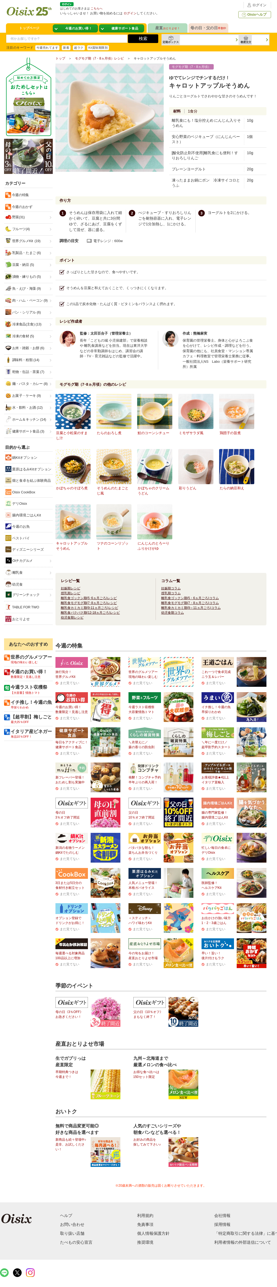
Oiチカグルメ (19, 560)
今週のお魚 (17, 526)
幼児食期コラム (172, 613)
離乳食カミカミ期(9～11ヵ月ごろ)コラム (191, 608)
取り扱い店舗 (72, 1233)
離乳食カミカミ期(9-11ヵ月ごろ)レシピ (89, 608)
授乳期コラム (171, 593)
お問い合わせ (72, 1224)
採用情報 (222, 1224)
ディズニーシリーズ (24, 549)
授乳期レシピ (70, 593)
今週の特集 (20, 195)
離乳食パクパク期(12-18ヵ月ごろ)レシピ (90, 613)
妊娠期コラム (171, 588)
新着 (66, 47)
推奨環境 (145, 1242)
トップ (60, 58)
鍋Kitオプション (21, 457)
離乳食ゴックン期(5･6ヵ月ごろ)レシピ (89, 598)
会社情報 (222, 1215)
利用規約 (145, 1215)
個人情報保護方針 (153, 1233)
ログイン (256, 5)
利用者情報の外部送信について (242, 1242)
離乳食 (14, 572)
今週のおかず (21, 207)
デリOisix (16, 503)
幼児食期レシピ (72, 617)
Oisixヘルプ (253, 14)
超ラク (78, 47)
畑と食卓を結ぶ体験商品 (28, 480)
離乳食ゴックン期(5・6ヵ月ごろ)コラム (190, 598)
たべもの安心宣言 (76, 1242)
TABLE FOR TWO (22, 607)
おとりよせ (17, 619)
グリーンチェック (23, 595)
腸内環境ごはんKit (23, 515)
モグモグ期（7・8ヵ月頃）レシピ (99, 58)
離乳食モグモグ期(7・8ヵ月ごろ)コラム (190, 603)
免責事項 (145, 1224)
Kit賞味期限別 (98, 47)
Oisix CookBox (20, 492)
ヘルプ (66, 1215)
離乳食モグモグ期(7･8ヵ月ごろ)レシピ (89, 603)
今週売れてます (47, 47)
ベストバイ (17, 538)
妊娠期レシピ (70, 588)
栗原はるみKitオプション (28, 469)
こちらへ (97, 8)
